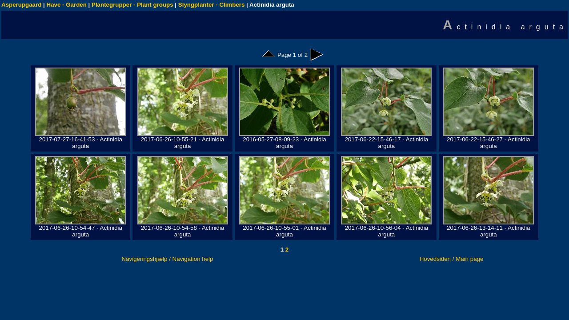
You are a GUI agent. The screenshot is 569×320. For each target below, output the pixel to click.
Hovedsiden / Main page (452, 259)
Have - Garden (67, 4)
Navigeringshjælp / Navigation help (167, 259)
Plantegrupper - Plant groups (132, 4)
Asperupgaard (21, 4)
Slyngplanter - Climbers (211, 4)
